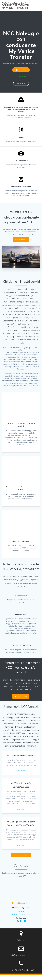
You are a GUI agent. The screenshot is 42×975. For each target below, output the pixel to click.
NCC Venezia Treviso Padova (21, 755)
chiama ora (21, 70)
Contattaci (34, 193)
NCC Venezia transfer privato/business (21, 785)
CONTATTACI (21, 239)
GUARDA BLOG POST (21, 855)
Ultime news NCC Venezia (21, 707)
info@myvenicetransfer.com (21, 914)
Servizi (21, 83)
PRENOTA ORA (21, 696)
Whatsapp (21, 77)
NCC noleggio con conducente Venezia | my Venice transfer (17, 5)
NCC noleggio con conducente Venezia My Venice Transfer (21, 823)
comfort (26, 222)
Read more (21, 771)
